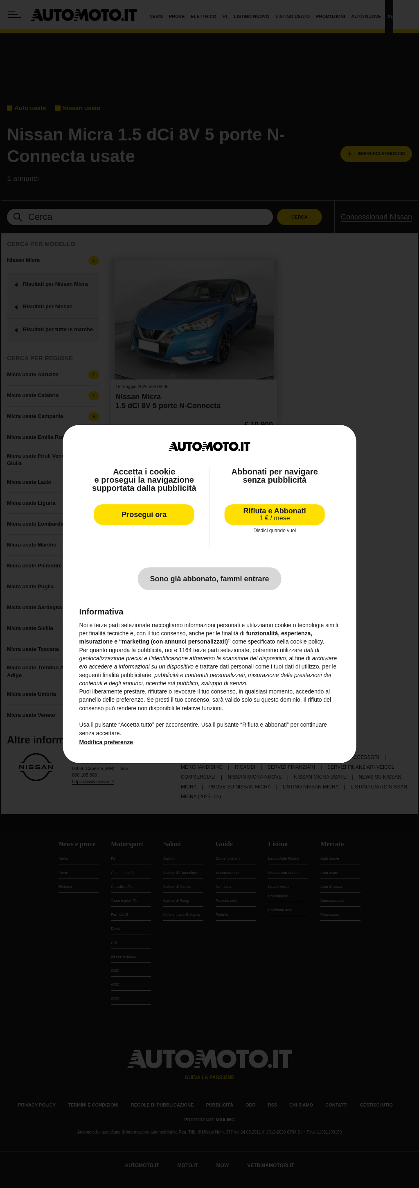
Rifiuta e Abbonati (274, 514)
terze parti (206, 650)
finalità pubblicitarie (126, 674)
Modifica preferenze (106, 742)
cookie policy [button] (306, 641)
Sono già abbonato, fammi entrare (209, 579)
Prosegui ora (144, 514)
